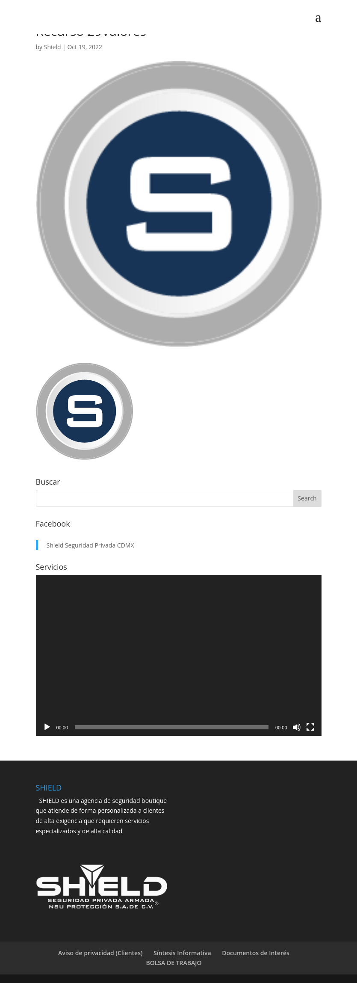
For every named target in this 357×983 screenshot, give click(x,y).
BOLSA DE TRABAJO (174, 963)
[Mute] (296, 727)
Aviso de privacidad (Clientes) (100, 953)
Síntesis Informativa (182, 953)
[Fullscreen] (310, 727)
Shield (52, 47)
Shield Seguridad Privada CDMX (90, 545)
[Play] (47, 727)
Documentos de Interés (255, 953)
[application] (179, 655)
